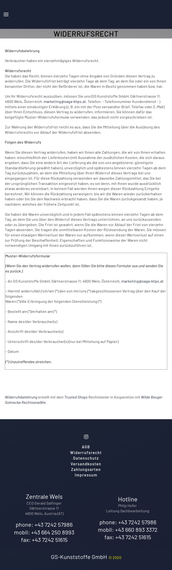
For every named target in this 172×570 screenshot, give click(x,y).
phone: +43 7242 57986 (44, 524)
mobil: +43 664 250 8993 (44, 532)
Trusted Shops (76, 397)
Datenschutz (86, 458)
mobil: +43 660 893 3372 (128, 529)
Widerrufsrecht (86, 452)
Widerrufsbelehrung (21, 397)
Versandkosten (86, 463)
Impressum (86, 474)
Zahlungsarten (86, 469)
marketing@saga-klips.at (65, 101)
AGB (86, 446)
